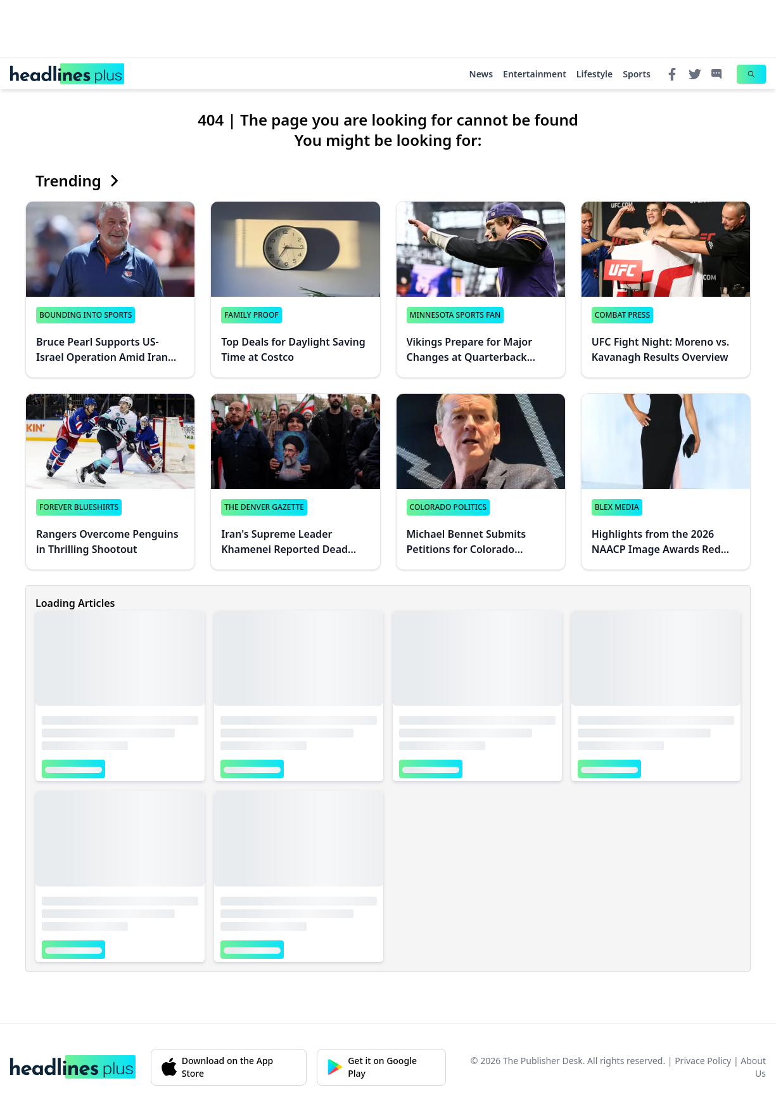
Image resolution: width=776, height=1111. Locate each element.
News (481, 74)
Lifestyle (594, 74)
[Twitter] (695, 74)
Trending (78, 181)
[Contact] (716, 74)
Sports (637, 74)
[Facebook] (672, 74)
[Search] (751, 74)
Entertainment (534, 74)
